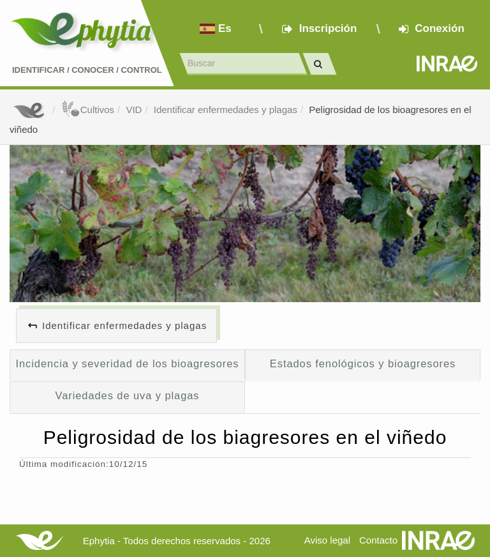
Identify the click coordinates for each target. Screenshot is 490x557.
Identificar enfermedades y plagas (225, 109)
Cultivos (87, 109)
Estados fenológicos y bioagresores (363, 363)
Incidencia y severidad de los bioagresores (127, 363)
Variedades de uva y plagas (127, 395)
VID (134, 109)
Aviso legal (327, 540)
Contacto (378, 540)
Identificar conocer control (87, 70)
